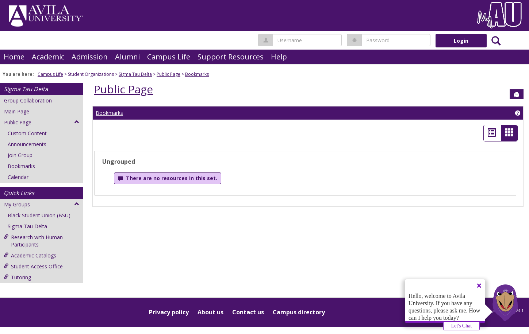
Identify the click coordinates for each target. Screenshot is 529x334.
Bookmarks (197, 74)
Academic (48, 57)
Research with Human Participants (33, 241)
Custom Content (27, 133)
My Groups (41, 204)
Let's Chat (461, 326)
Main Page (16, 111)
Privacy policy (169, 312)
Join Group (20, 155)
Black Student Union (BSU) (39, 215)
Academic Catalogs (30, 255)
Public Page (168, 74)
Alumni (127, 57)
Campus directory (299, 312)
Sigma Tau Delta (135, 74)
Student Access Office (33, 266)
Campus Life (168, 57)
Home (14, 57)
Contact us (248, 312)
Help (279, 57)
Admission (90, 57)
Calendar (18, 177)
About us (210, 312)
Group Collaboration (28, 100)
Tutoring (17, 277)
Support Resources (231, 57)
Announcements (27, 144)
